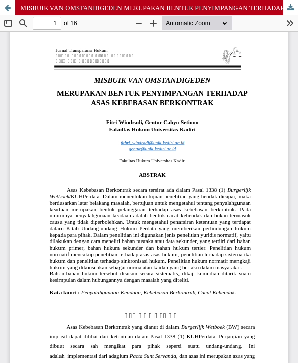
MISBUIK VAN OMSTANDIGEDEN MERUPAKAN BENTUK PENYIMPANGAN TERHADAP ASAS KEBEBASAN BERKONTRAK (159, 7)
